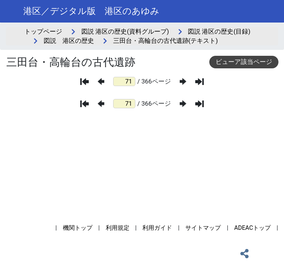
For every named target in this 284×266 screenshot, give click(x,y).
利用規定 (117, 227)
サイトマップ (203, 227)
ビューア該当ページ (244, 61)
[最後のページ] (199, 81)
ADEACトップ (252, 227)
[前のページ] (101, 81)
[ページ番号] (124, 81)
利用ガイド (157, 227)
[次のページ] (183, 81)
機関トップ (77, 227)
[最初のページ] (84, 81)
